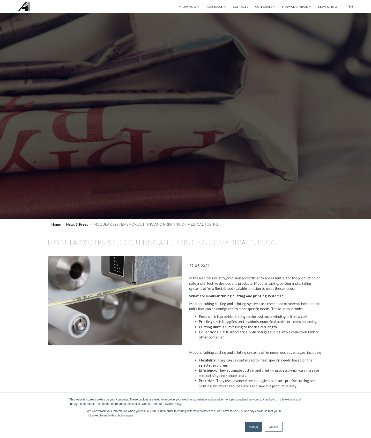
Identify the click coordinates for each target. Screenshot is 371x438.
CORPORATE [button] (265, 6)
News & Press (77, 224)
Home (56, 224)
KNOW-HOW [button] (188, 6)
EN (351, 6)
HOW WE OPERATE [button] (296, 6)
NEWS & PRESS (327, 6)
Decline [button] (274, 427)
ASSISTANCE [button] (216, 6)
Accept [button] (253, 427)
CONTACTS (240, 6)
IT (346, 6)
